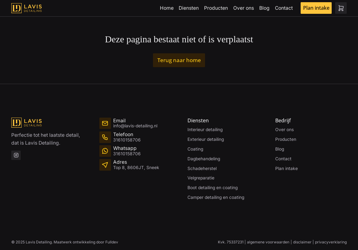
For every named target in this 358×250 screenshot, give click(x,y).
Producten (216, 8)
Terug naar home (179, 60)
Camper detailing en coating (215, 197)
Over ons (243, 8)
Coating (195, 149)
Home (167, 8)
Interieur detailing (205, 129)
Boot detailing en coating (212, 187)
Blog (264, 8)
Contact (284, 8)
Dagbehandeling (203, 158)
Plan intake (316, 7)
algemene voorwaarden (268, 242)
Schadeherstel (202, 168)
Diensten (189, 8)
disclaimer (302, 242)
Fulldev (111, 242)
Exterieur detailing (205, 139)
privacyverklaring (331, 242)
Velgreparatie (200, 177)
